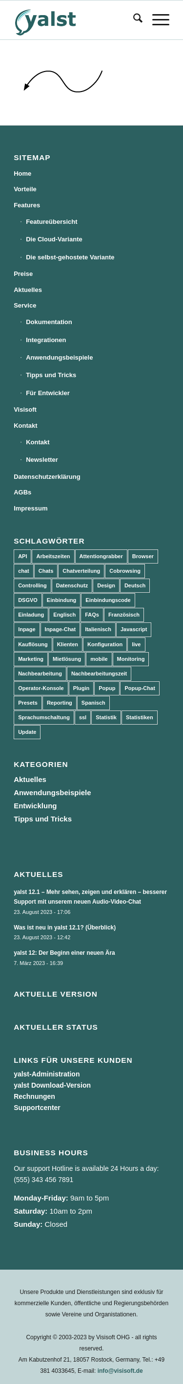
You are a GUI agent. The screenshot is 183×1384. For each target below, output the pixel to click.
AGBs (22, 492)
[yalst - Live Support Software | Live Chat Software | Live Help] (76, 19)
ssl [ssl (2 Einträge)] (82, 717)
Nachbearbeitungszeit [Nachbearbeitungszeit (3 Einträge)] (99, 673)
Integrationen (46, 340)
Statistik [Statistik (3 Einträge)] (106, 717)
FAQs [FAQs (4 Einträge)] (92, 615)
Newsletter (42, 459)
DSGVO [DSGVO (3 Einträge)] (28, 600)
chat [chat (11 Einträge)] (23, 571)
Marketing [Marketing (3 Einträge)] (30, 659)
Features (27, 205)
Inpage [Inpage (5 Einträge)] (26, 629)
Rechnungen (34, 1096)
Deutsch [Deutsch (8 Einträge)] (134, 585)
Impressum (30, 508)
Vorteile (25, 189)
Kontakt (25, 425)
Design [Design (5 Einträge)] (106, 585)
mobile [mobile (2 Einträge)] (98, 659)
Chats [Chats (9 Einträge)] (46, 571)
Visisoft (25, 409)
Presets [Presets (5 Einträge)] (28, 703)
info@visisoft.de (120, 1370)
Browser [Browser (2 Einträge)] (143, 556)
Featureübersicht (51, 221)
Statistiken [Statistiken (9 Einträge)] (139, 717)
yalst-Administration (47, 1074)
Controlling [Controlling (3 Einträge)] (32, 585)
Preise (23, 273)
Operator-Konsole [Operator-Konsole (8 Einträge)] (41, 688)
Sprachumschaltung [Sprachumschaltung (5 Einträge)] (44, 717)
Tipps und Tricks (51, 375)
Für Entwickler (48, 393)
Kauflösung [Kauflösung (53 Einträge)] (33, 644)
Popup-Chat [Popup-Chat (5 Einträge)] (139, 688)
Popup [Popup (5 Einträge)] (107, 688)
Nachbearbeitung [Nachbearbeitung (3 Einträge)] (40, 673)
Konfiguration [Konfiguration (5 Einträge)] (104, 644)
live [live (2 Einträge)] (136, 644)
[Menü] (155, 19)
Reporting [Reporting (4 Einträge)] (59, 703)
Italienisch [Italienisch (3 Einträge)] (98, 629)
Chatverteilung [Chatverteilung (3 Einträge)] (81, 571)
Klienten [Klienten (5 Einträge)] (67, 644)
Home (22, 173)
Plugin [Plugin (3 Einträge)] (81, 688)
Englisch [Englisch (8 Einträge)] (64, 615)
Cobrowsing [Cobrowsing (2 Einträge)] (125, 571)
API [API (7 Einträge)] (22, 556)
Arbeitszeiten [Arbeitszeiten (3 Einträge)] (53, 556)
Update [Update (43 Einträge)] (27, 732)
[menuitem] (132, 19)
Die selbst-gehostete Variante (70, 257)
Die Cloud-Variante (54, 239)
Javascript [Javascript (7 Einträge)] (134, 629)
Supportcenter (37, 1107)
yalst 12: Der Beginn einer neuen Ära (64, 952)
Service (25, 305)
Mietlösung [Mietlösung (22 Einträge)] (67, 659)
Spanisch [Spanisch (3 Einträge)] (93, 703)
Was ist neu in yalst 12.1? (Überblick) (65, 927)
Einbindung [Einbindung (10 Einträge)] (61, 600)
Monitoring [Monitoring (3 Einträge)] (131, 659)
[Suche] (132, 19)
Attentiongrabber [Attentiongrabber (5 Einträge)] (101, 556)
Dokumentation (49, 322)
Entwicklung (35, 805)
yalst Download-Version (52, 1085)
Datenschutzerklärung (47, 476)
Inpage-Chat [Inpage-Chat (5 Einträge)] (60, 629)
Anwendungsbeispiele (59, 357)
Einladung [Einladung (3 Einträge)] (31, 615)
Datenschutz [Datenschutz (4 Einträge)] (72, 585)
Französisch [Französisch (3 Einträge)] (124, 615)
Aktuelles (28, 289)
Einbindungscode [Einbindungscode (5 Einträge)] (107, 600)
